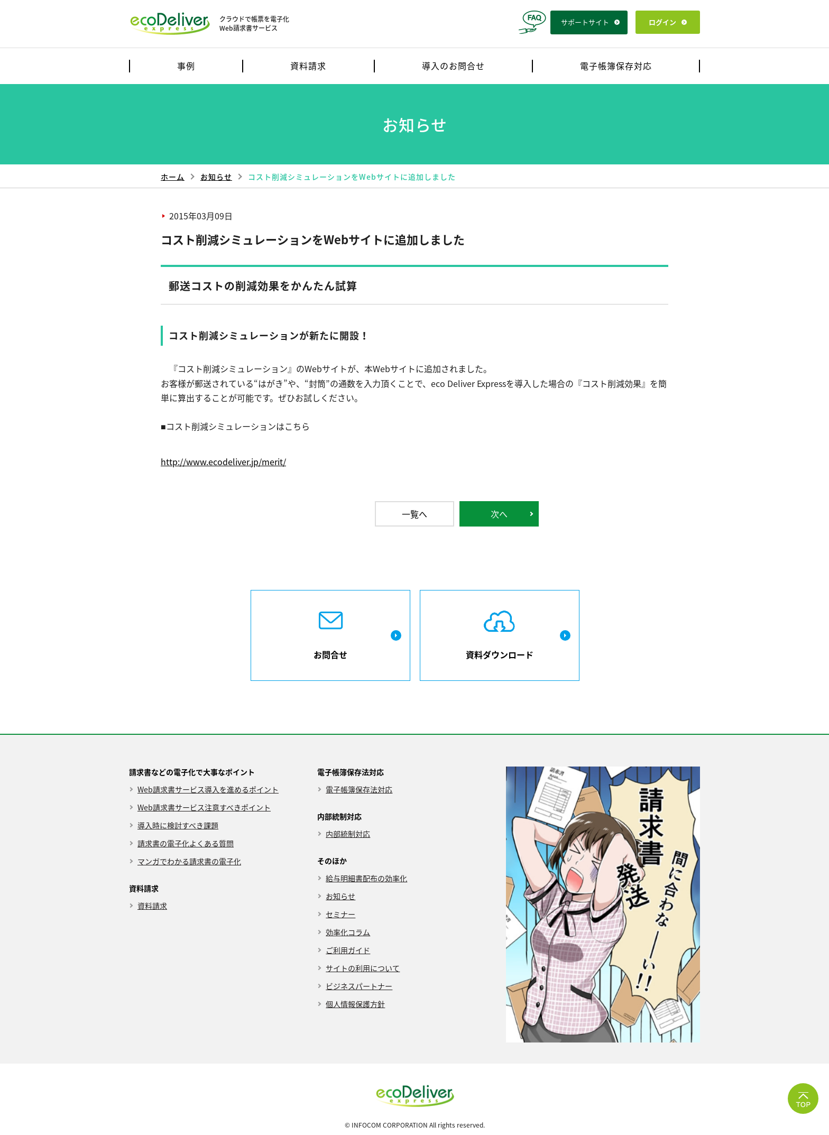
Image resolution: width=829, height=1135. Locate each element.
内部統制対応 (348, 834)
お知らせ (216, 176)
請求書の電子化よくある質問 (185, 843)
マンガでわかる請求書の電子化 (189, 861)
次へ (499, 513)
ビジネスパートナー (359, 986)
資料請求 (152, 906)
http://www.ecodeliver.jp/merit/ (223, 461)
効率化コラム (348, 932)
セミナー (340, 914)
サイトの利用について (363, 968)
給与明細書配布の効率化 (366, 878)
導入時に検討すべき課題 (177, 825)
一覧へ (414, 513)
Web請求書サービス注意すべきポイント (204, 807)
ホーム (173, 176)
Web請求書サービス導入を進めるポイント (208, 790)
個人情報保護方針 (355, 1004)
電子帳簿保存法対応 (359, 790)
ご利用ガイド (348, 950)
